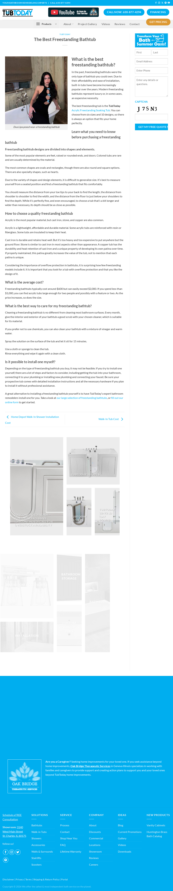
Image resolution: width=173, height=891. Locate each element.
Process (64, 825)
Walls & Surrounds (42, 851)
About (92, 825)
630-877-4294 (63, 3)
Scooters (36, 864)
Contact (65, 831)
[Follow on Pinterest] (166, 3)
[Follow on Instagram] (159, 3)
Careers (93, 864)
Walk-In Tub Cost (111, 419)
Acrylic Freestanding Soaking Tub (91, 110)
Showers (36, 838)
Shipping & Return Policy (46, 879)
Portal (64, 879)
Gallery (122, 838)
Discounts (95, 831)
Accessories (38, 844)
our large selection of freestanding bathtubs (82, 397)
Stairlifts (36, 857)
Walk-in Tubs (39, 831)
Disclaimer (8, 879)
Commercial (96, 838)
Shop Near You (68, 838)
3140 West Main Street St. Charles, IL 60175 (14, 831)
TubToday (64, 34)
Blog (120, 825)
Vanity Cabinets (156, 825)
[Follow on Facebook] (156, 3)
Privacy (20, 879)
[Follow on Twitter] (18, 852)
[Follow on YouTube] (169, 3)
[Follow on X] (162, 3)
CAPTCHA (141, 101)
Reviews (94, 857)
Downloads (124, 851)
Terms (28, 879)
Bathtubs (36, 825)
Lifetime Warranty (70, 851)
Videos (122, 844)
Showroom (95, 851)
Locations (94, 844)
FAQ (63, 844)
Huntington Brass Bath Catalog (157, 834)
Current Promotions (130, 831)
